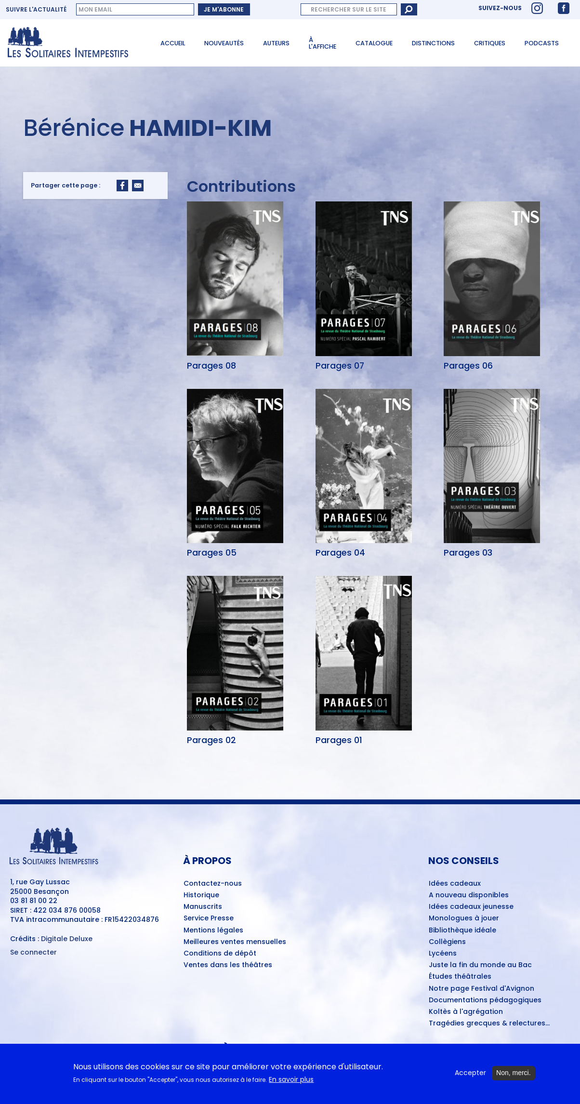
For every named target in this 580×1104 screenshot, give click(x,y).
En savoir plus (291, 1080)
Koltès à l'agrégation (466, 1012)
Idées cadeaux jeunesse (471, 907)
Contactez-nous (213, 883)
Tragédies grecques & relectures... (489, 1023)
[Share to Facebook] (122, 185)
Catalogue (374, 43)
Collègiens (447, 942)
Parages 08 (211, 366)
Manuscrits (203, 907)
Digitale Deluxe (66, 939)
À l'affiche (322, 43)
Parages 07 (340, 366)
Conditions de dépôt (220, 953)
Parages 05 (212, 553)
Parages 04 (340, 553)
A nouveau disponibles (469, 895)
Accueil (172, 43)
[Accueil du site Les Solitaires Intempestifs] (73, 43)
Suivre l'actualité (36, 9)
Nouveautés (224, 43)
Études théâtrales (460, 976)
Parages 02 (211, 740)
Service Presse (209, 918)
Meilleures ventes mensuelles (235, 942)
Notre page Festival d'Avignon (481, 988)
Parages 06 (468, 366)
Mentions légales (213, 930)
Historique (201, 895)
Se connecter (33, 952)
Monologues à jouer (464, 918)
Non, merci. (513, 1073)
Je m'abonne (224, 9)
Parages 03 (468, 553)
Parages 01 (339, 740)
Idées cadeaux (455, 883)
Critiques (489, 43)
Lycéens (443, 953)
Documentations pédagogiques (485, 1000)
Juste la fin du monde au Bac (480, 965)
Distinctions (433, 43)
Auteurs (276, 43)
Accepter (470, 1073)
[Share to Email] (138, 185)
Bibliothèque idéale (462, 930)
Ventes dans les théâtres (228, 965)
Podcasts (542, 43)
